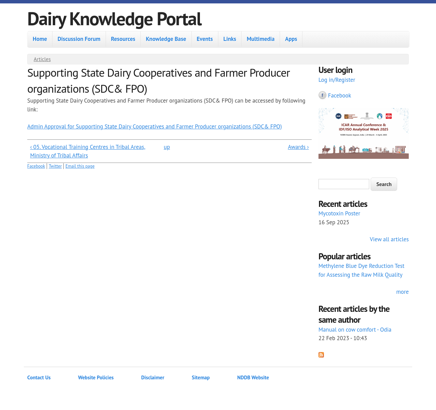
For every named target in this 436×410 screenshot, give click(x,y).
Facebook (36, 166)
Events (205, 39)
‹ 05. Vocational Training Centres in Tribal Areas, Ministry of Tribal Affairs (87, 151)
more (402, 291)
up (167, 147)
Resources (123, 39)
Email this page (79, 166)
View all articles (389, 239)
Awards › (298, 147)
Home (40, 39)
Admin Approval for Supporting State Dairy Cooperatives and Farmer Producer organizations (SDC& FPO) (154, 126)
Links (229, 39)
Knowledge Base (166, 39)
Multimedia (261, 39)
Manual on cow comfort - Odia (354, 329)
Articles (42, 59)
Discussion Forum (79, 39)
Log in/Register (336, 79)
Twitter (55, 166)
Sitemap (201, 377)
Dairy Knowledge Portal (114, 18)
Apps (291, 39)
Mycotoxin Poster (339, 213)
